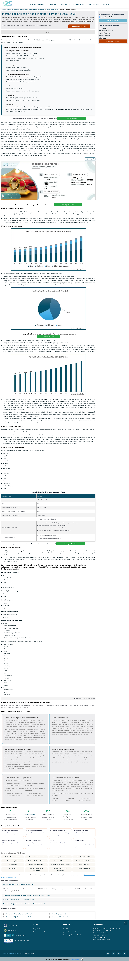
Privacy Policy (76, 959)
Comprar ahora (113, 20)
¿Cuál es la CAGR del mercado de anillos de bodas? (49, 900)
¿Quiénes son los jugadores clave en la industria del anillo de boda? (49, 904)
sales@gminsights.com (103, 939)
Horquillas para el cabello (59, 914)
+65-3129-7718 (101, 937)
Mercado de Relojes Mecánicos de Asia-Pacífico (19, 917)
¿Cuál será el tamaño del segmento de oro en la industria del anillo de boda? (49, 896)
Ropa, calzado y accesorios (36, 10)
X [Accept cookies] (82, 959)
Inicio (3, 10)
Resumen (48, 32)
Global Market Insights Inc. (10, 953)
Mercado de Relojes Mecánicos (61, 917)
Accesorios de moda (52, 10)
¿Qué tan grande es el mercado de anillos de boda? (49, 884)
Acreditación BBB (29, 815)
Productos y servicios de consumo (17, 10)
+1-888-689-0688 (103, 933)
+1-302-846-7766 (101, 935)
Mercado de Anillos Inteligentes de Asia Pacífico (19, 914)
